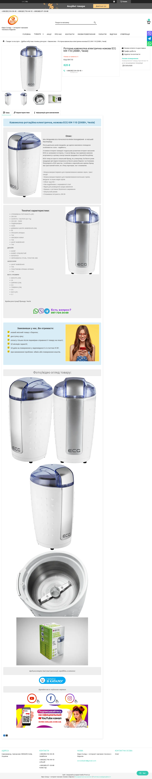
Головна (27, 34)
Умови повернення (86, 34)
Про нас (58, 34)
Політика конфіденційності (102, 777)
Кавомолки (52, 41)
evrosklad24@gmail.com (86, 761)
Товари (37, 34)
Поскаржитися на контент (83, 777)
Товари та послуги (12, 41)
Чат (142, 773)
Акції (49, 34)
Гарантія (102, 34)
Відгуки (113, 34)
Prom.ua (87, 775)
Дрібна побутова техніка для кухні (33, 41)
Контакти (69, 34)
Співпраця (125, 34)
